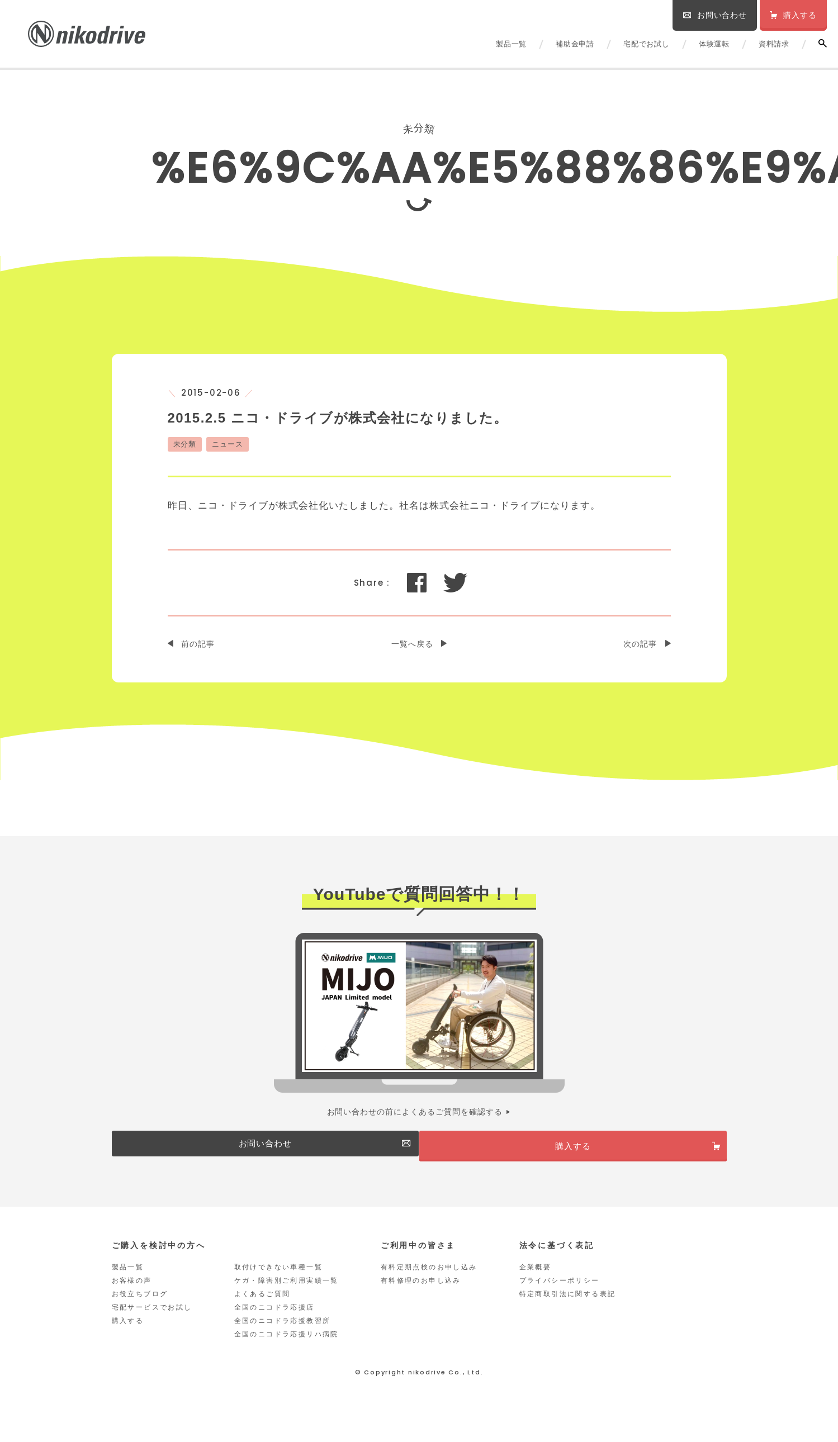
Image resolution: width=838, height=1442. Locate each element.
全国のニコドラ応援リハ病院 (286, 1346)
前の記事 (198, 643)
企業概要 (535, 1279)
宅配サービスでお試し (152, 1319)
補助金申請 (575, 44)
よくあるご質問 (262, 1306)
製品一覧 (511, 44)
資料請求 (774, 44)
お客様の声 (132, 1292)
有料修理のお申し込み (421, 1292)
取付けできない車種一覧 (278, 1279)
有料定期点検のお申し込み (429, 1279)
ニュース (227, 444)
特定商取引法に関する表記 (567, 1306)
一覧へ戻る (412, 643)
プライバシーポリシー (559, 1292)
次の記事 (640, 643)
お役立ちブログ (140, 1306)
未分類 (185, 444)
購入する (128, 1332)
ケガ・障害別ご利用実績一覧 (286, 1292)
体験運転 (714, 44)
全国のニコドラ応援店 (274, 1319)
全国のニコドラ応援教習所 (282, 1332)
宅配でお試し (646, 44)
